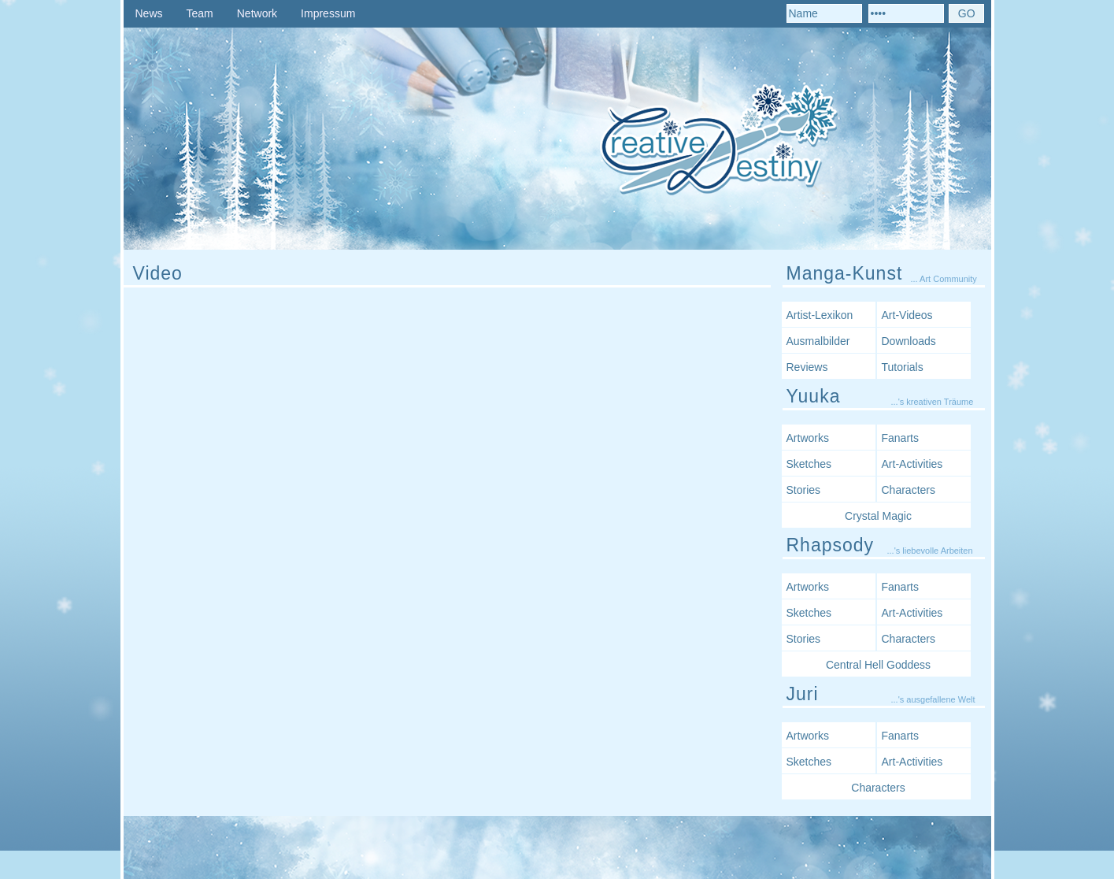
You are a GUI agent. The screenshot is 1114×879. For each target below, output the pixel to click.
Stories (803, 490)
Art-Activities (912, 464)
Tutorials (902, 367)
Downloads (909, 341)
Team (200, 13)
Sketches (809, 464)
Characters (908, 490)
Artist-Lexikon (819, 315)
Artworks (807, 438)
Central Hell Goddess (878, 664)
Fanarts (900, 438)
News (149, 13)
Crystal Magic (878, 516)
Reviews (807, 367)
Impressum (328, 13)
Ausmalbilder (818, 341)
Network (257, 13)
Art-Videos (907, 315)
